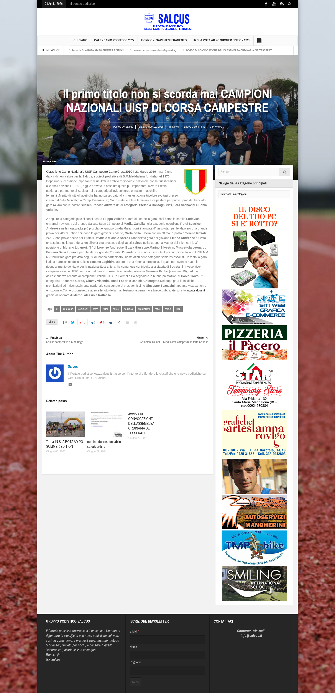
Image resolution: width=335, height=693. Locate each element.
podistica (128, 309)
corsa (95, 309)
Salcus (73, 366)
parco (116, 309)
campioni (82, 309)
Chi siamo (80, 42)
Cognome (135, 662)
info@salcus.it (251, 635)
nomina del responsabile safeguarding (154, 50)
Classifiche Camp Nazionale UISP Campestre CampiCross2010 (89, 171)
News (175, 126)
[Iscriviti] (135, 681)
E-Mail (134, 631)
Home (46, 161)
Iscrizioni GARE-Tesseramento (164, 42)
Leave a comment (194, 126)
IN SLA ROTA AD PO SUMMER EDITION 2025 (221, 42)
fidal (105, 309)
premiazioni (144, 309)
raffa (157, 309)
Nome (133, 647)
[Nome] (167, 655)
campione (68, 309)
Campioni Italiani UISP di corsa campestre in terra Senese (167, 340)
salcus (168, 309)
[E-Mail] (167, 639)
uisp (178, 309)
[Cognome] (167, 670)
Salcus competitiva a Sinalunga (86, 340)
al (57, 309)
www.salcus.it (196, 290)
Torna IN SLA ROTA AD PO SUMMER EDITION (98, 50)
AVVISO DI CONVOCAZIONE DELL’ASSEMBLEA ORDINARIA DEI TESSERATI (229, 50)
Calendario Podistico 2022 (114, 42)
